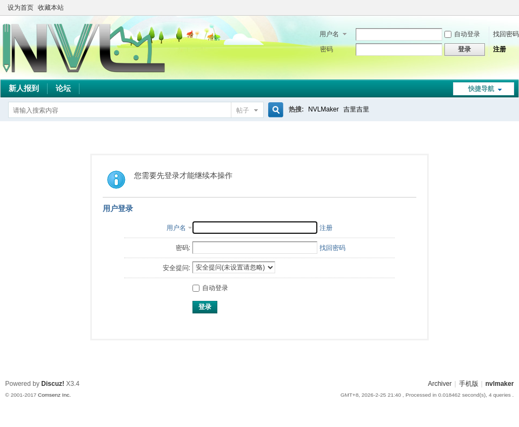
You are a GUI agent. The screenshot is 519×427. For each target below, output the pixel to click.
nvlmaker (499, 383)
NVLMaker (323, 109)
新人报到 (24, 88)
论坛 (63, 88)
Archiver (439, 383)
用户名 (329, 34)
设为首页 (21, 7)
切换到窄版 (507, 7)
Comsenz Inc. (54, 395)
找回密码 (506, 34)
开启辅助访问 (498, 7)
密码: (183, 248)
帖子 (242, 110)
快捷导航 (481, 89)
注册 (499, 49)
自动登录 (462, 34)
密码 (326, 49)
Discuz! (52, 383)
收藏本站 (51, 7)
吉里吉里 (356, 109)
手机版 (468, 383)
